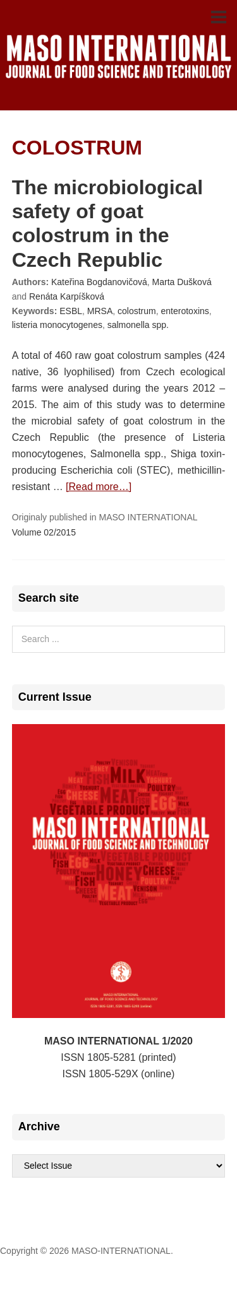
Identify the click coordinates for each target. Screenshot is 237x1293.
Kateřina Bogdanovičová (99, 282)
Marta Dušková (182, 282)
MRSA (99, 311)
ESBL (70, 311)
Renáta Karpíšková (66, 296)
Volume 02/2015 (44, 532)
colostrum (137, 311)
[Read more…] (98, 486)
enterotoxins (185, 311)
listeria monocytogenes (57, 325)
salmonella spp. (138, 325)
